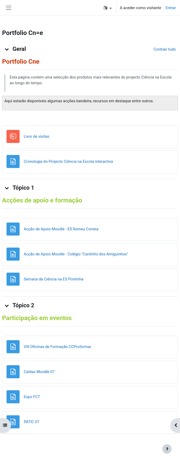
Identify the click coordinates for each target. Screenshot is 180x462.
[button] (107, 8)
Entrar (171, 7)
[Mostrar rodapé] (167, 449)
